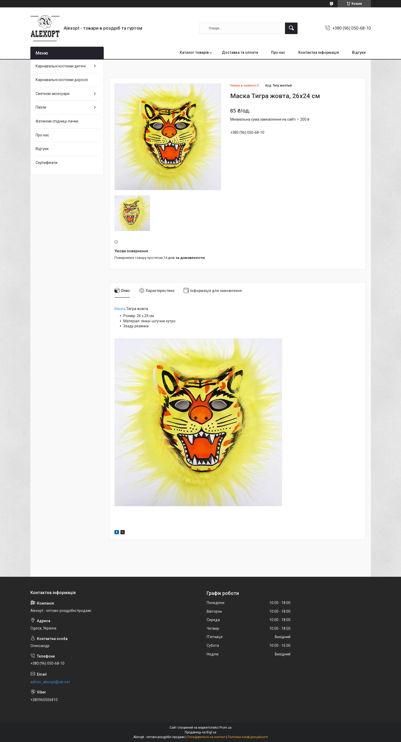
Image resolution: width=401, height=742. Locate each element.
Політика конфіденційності (248, 737)
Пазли (41, 107)
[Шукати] (291, 28)
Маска (119, 309)
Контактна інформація (318, 52)
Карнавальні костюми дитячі (61, 66)
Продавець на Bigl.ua (200, 732)
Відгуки (359, 52)
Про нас (278, 52)
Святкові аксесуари (52, 94)
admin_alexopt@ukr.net (50, 682)
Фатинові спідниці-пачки (57, 121)
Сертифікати (46, 163)
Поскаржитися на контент (206, 737)
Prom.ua (225, 727)
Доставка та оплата (240, 52)
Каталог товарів (194, 52)
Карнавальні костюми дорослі (62, 80)
